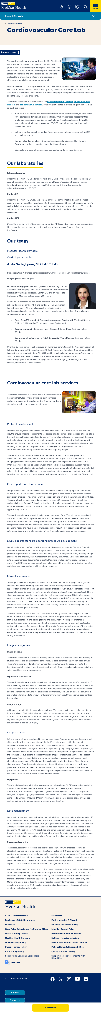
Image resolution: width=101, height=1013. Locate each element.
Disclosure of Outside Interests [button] (20, 920)
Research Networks (15, 23)
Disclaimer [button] (56, 915)
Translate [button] (15, 962)
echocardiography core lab (60, 101)
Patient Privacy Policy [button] (16, 947)
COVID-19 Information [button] (16, 915)
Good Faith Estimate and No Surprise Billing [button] (26, 929)
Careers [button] (15, 992)
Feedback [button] (10, 924)
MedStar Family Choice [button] (16, 933)
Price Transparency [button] (14, 951)
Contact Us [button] (14, 1000)
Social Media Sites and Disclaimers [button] (22, 955)
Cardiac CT (12, 194)
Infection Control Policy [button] (62, 929)
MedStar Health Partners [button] (17, 938)
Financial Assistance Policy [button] (64, 924)
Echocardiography (16, 173)
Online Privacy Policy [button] (15, 942)
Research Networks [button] (14, 16)
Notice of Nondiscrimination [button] (65, 938)
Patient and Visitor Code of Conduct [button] (69, 942)
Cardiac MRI (13, 218)
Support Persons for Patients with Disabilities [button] (68, 957)
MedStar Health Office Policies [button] (66, 933)
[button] (61, 7)
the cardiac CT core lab (31, 104)
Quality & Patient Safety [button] (63, 951)
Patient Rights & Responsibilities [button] (67, 947)
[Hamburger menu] (95, 6)
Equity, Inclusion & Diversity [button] (65, 920)
